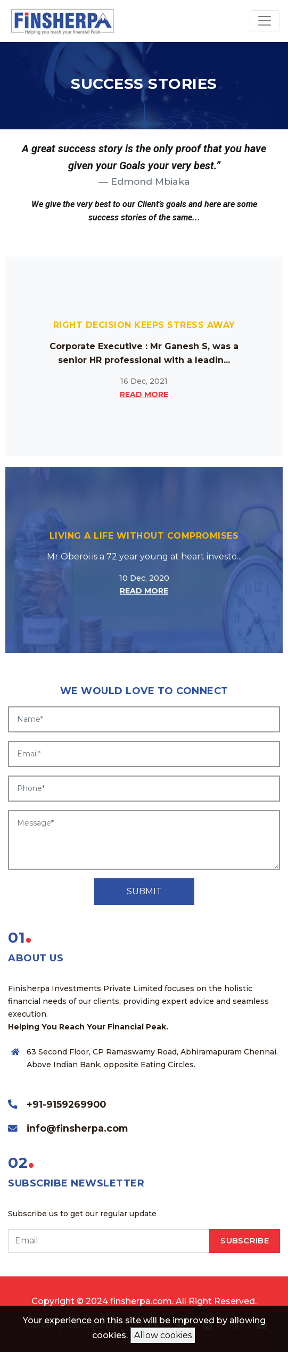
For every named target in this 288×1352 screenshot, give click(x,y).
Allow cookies (163, 1335)
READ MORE (144, 394)
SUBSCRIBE (244, 1240)
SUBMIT (144, 891)
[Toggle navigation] (264, 20)
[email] (109, 1241)
